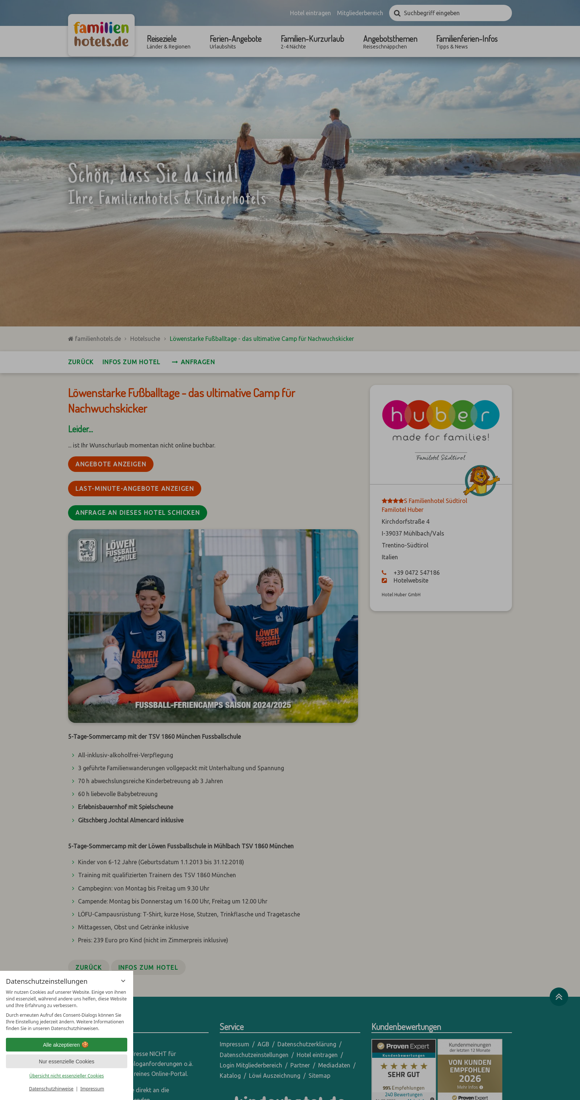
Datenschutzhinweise (51, 1089)
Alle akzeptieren (66, 1045)
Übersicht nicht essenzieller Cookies (66, 1076)
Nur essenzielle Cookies (66, 1061)
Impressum (92, 1089)
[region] (66, 1010)
